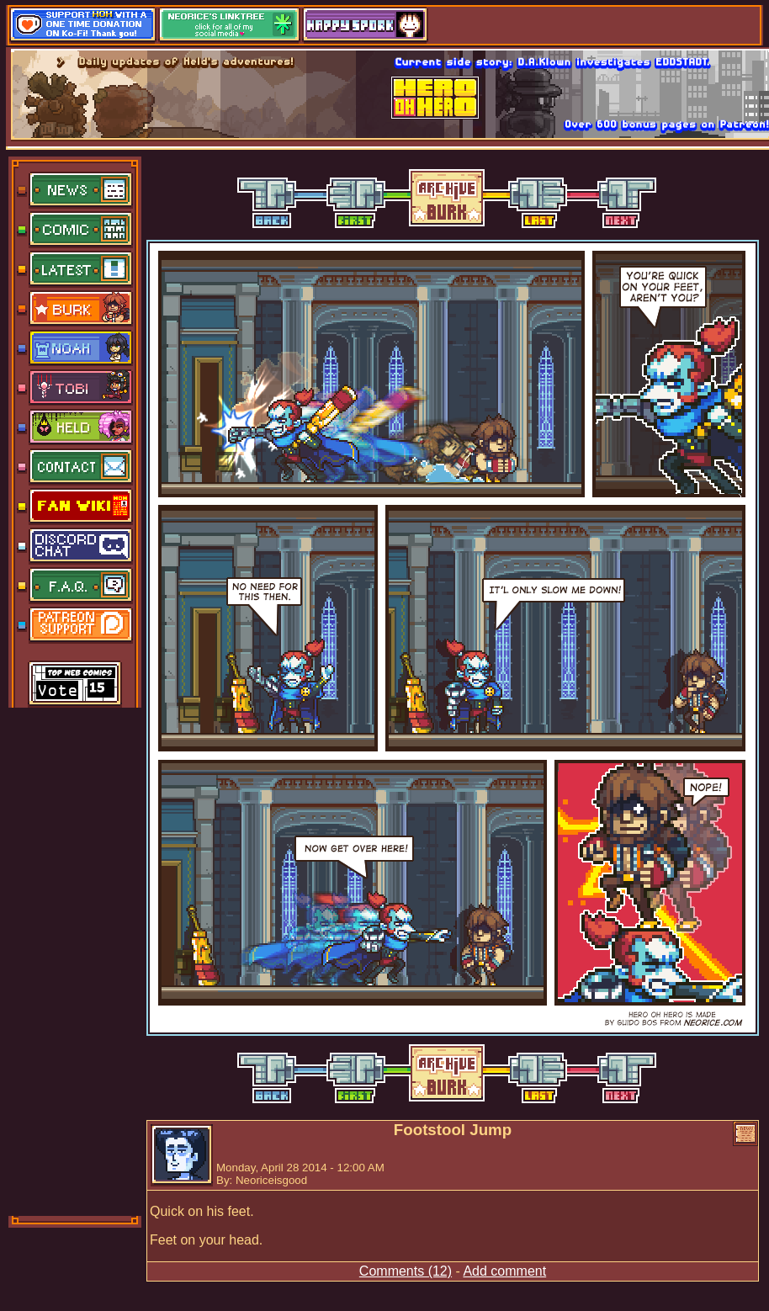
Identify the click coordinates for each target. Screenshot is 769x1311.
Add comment (504, 1271)
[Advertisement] (75, 960)
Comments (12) (405, 1271)
